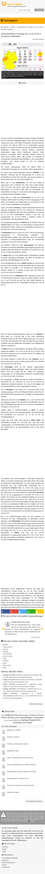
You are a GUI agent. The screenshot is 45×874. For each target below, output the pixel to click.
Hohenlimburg (12, 257)
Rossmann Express (30, 508)
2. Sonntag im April (22, 270)
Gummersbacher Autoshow (32, 247)
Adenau (6, 720)
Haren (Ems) (7, 717)
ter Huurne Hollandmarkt (30, 528)
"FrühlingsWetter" (6, 425)
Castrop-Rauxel (7, 647)
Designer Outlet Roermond (30, 523)
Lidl (14, 499)
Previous (3, 59)
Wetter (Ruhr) (7, 665)
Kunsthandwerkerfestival (11, 222)
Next (41, 59)
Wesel (5, 663)
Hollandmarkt (8, 379)
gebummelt (12, 353)
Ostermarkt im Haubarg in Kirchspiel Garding (20, 785)
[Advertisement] (22, 113)
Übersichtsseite (15, 167)
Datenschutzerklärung (8, 862)
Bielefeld (5, 644)
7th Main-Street (36, 511)
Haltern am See (7, 656)
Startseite (6, 27)
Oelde (4, 658)
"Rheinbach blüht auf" (7, 392)
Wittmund (11, 720)
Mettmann (17, 720)
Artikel (13, 27)
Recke (5, 667)
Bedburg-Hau (11, 715)
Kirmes (16, 361)
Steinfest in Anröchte (13, 737)
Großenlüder (38, 718)
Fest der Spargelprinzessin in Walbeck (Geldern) (21, 764)
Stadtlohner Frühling (9, 402)
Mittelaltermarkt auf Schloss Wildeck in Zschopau (21, 771)
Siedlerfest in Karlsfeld (13, 730)
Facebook (5, 847)
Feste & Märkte (15, 4)
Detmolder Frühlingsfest (8, 210)
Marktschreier (5, 185)
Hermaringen (23, 715)
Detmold (5, 649)
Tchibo (30, 499)
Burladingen (27, 717)
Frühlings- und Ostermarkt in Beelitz (17, 744)
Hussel (6, 501)
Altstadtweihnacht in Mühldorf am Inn (18, 778)
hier (29, 821)
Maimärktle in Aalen (13, 751)
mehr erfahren (35, 637)
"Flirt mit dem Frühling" (34, 177)
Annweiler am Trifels (22, 722)
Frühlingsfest (22, 412)
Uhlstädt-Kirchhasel (36, 715)
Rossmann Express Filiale (28, 490)
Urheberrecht (6, 867)
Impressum (5, 860)
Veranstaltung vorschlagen (34, 801)
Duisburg (5, 651)
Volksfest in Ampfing (13, 792)
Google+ (4, 849)
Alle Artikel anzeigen (36, 704)
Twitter (4, 851)
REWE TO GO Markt (26, 506)
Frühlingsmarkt (35, 200)
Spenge (24, 720)
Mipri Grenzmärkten (10, 537)
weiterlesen (23, 840)
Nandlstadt (17, 718)
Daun (3, 715)
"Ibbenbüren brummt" (34, 275)
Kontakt (4, 865)
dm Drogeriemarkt (15, 495)
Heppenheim (35, 720)
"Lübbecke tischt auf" (28, 338)
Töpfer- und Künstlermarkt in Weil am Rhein (20, 758)
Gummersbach (7, 654)
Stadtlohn (6, 661)
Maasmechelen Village (19, 535)
